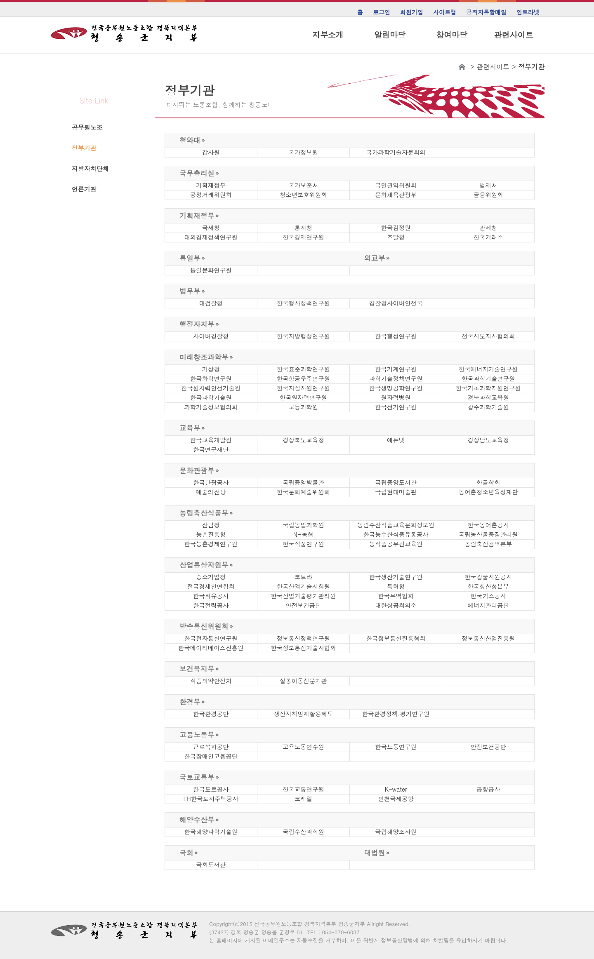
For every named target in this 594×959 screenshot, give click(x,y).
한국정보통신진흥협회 (396, 638)
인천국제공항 (395, 798)
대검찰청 (211, 303)
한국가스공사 (488, 596)
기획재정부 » (199, 216)
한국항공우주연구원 (303, 378)
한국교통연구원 (303, 789)
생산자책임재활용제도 (303, 714)
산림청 (211, 525)
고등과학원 (303, 407)
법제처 (488, 185)
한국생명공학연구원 (396, 388)
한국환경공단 (211, 714)
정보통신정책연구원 (303, 638)
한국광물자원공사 (488, 577)
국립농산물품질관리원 (488, 534)
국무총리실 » (199, 173)
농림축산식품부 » (206, 513)
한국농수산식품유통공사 (395, 534)
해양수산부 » (199, 820)
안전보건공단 (303, 605)
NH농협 (303, 534)
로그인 (381, 12)
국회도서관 (211, 864)
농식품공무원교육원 (396, 544)
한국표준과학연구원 (303, 369)
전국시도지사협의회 (488, 336)
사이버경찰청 (211, 336)
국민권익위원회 (396, 185)
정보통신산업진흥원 (488, 638)
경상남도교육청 (488, 440)
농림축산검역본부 (488, 544)
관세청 (488, 227)
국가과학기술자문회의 (396, 152)
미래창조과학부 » (206, 357)
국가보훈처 (303, 185)
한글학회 (488, 482)
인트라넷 (528, 12)
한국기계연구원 (396, 369)
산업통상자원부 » (206, 565)
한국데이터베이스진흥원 (210, 648)
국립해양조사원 (396, 831)
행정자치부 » (199, 324)
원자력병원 (396, 397)
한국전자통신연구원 (211, 638)
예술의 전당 (211, 492)
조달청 (396, 237)
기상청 (211, 369)
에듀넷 (396, 440)
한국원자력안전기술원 (210, 388)
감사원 (211, 152)
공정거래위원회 (211, 194)
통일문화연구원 (211, 270)
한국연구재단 (211, 449)
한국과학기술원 (211, 397)
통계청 (303, 227)
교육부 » (192, 428)
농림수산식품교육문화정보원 (395, 525)
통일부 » (192, 258)
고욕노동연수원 (303, 747)
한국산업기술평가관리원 (303, 596)
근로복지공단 (211, 747)
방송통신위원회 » (206, 626)
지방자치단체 (90, 168)
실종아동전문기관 (303, 681)
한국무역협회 (395, 596)
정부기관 (84, 147)
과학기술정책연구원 (396, 378)
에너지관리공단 (488, 605)
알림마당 (389, 34)
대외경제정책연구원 (211, 237)
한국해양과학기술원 (211, 831)
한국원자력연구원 (303, 397)
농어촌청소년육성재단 (488, 492)
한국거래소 (488, 237)
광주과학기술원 (488, 407)
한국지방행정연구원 (303, 336)
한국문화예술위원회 (303, 492)
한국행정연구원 (396, 336)
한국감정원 (396, 227)
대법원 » (377, 853)
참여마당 (451, 34)
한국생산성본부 (488, 586)
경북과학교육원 (488, 397)
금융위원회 (488, 194)
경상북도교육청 (303, 440)
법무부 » (192, 291)
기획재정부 (211, 185)
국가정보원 (303, 152)
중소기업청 (211, 577)
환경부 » (192, 702)
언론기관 (84, 189)
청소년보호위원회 (303, 194)
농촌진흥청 (211, 534)
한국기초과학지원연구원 (488, 388)
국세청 (211, 227)
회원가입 (411, 12)
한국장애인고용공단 (211, 756)
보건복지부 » (199, 669)
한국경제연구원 (303, 237)
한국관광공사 (211, 482)
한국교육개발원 (211, 440)
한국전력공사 (211, 605)
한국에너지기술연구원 (488, 369)
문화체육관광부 (396, 194)
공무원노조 (87, 127)
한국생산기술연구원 (396, 577)
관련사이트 (513, 34)
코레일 (303, 798)
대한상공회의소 (396, 605)
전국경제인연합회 (211, 586)
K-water (396, 789)
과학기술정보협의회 (211, 407)
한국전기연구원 (396, 407)
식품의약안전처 (211, 681)
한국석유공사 (211, 596)
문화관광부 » (199, 470)
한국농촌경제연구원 (211, 544)
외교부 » (377, 258)
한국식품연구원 (303, 544)
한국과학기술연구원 (488, 378)
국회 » (188, 853)
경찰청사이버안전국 (396, 303)
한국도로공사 (211, 789)
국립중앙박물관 (303, 482)
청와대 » (192, 140)
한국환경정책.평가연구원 (396, 714)
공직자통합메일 (486, 12)
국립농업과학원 (303, 525)
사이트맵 (444, 12)
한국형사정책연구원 (303, 303)
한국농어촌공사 (488, 525)
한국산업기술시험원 (303, 586)
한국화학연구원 (211, 378)
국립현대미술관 (396, 492)
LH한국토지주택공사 (211, 798)
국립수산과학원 (303, 831)
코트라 (303, 577)
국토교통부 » (199, 777)
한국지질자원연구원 (303, 388)
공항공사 (488, 789)
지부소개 (328, 34)
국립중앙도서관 (396, 482)
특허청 (396, 586)
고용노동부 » (199, 735)
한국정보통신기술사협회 (303, 648)
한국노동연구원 (396, 747)
